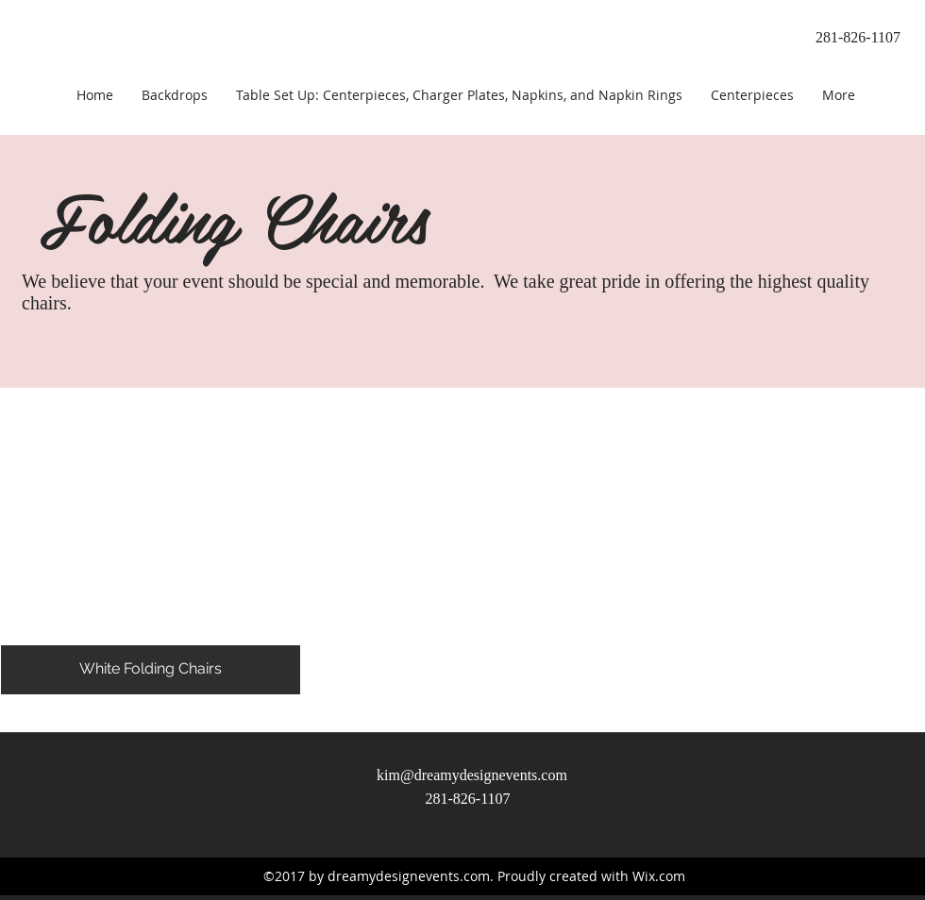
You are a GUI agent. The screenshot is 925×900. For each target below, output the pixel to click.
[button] (150, 541)
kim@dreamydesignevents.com (472, 775)
